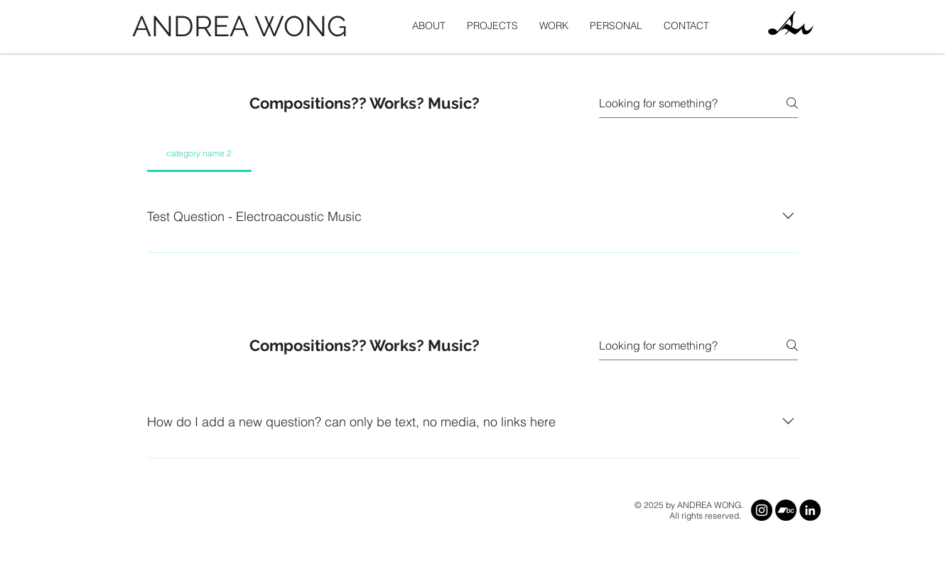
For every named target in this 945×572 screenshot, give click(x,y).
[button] (492, 26)
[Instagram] (761, 510)
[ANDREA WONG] (243, 26)
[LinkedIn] (810, 510)
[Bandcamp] (785, 510)
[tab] (199, 153)
